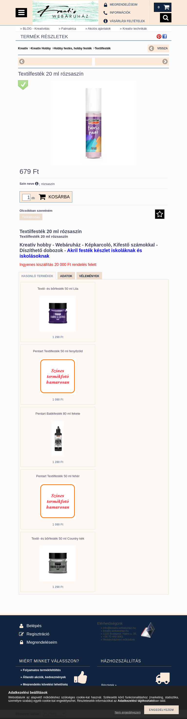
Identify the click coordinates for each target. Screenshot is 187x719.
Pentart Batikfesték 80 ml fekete (58, 413)
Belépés (34, 625)
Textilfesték (103, 48)
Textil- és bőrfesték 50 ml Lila (57, 288)
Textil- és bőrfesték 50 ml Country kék (57, 538)
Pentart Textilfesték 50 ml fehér (57, 476)
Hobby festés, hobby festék (73, 48)
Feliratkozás (31, 217)
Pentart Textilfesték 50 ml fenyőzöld (58, 351)
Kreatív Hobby (41, 48)
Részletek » (109, 685)
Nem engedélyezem (128, 712)
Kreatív (23, 48)
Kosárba (59, 196)
